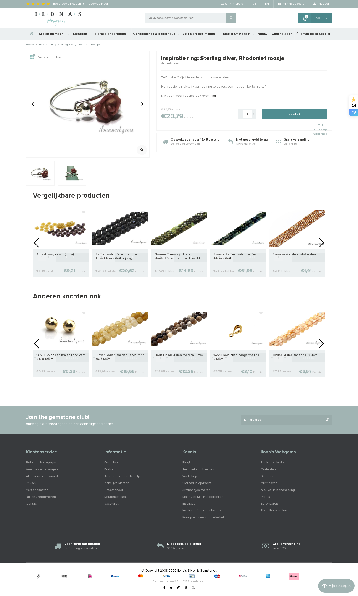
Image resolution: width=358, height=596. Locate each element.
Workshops (190, 476)
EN (267, 4)
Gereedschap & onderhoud (156, 33)
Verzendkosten (37, 490)
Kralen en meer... (54, 33)
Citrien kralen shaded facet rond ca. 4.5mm (119, 357)
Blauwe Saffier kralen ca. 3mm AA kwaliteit (235, 256)
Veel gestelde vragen (42, 469)
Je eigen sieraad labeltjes (123, 476)
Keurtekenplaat (115, 496)
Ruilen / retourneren (41, 496)
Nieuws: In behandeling (278, 490)
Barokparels (270, 503)
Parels (265, 496)
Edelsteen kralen (273, 462)
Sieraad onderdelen (112, 33)
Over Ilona (112, 462)
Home (30, 45)
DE (254, 4)
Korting (109, 469)
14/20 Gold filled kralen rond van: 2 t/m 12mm (60, 357)
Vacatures (111, 503)
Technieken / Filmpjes (198, 469)
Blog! (186, 462)
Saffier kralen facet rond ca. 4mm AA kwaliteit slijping (116, 256)
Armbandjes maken (196, 490)
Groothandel (113, 490)
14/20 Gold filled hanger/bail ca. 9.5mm (236, 357)
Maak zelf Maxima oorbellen (203, 496)
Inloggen (321, 4)
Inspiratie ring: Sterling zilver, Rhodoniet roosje (69, 45)
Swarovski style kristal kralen (294, 254)
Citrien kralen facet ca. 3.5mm (295, 355)
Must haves (269, 483)
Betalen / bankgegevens (44, 462)
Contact (31, 503)
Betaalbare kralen (274, 510)
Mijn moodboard (291, 4)
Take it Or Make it (238, 33)
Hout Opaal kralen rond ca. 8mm (179, 355)
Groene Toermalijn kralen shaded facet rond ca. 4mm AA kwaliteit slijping (177, 256)
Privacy (31, 483)
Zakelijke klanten (116, 483)
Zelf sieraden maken (201, 33)
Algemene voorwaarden (44, 476)
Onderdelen (270, 469)
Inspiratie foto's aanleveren (202, 510)
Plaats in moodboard (47, 57)
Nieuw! (263, 33)
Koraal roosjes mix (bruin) (55, 254)
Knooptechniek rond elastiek (203, 517)
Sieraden (82, 33)
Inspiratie (189, 503)
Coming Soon (282, 33)
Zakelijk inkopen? (232, 4)
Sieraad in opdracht (196, 483)
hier (213, 95)
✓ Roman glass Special (313, 33)
